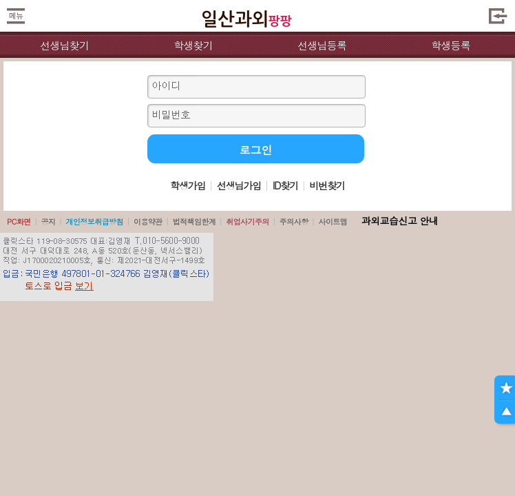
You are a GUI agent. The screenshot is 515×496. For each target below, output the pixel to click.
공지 (48, 221)
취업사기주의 (247, 221)
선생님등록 (321, 45)
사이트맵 (332, 221)
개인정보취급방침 (94, 221)
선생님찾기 (64, 45)
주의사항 (294, 221)
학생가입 (188, 185)
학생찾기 (193, 45)
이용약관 (148, 221)
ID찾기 (285, 185)
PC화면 (19, 221)
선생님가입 (239, 185)
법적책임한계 (194, 221)
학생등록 (450, 45)
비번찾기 (327, 185)
